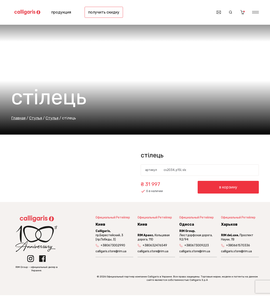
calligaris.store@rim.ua (111, 252)
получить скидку (103, 12)
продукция (61, 13)
